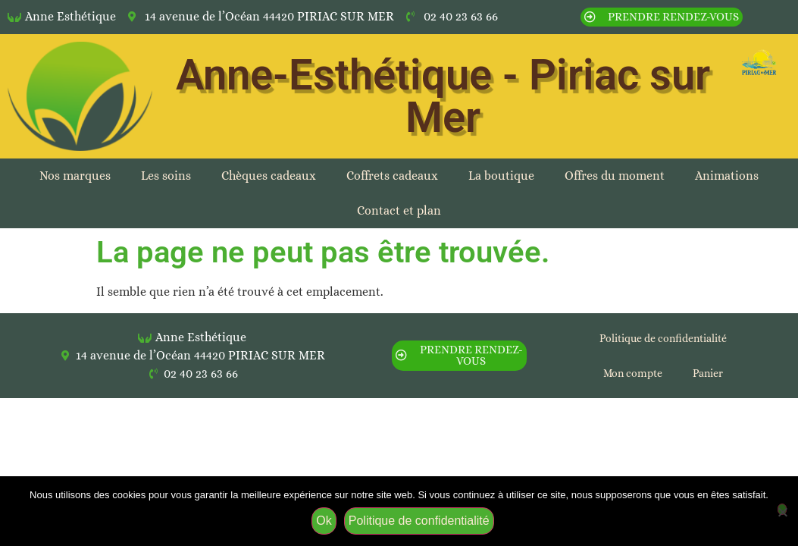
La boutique (501, 175)
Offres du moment (615, 175)
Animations (727, 175)
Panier (708, 373)
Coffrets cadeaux (392, 175)
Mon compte (632, 373)
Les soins (166, 175)
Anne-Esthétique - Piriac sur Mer (443, 96)
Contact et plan (399, 210)
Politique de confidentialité (663, 338)
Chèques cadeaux (268, 175)
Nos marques (75, 175)
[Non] (782, 509)
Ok (323, 520)
